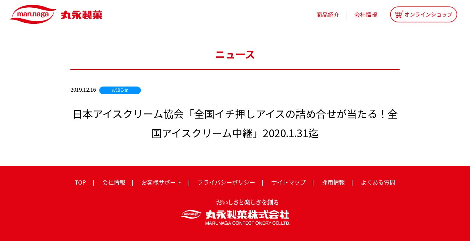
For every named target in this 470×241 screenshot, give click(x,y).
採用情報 (333, 182)
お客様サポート (161, 182)
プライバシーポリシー (226, 182)
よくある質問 (378, 182)
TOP (80, 182)
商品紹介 (327, 14)
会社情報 (365, 14)
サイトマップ (288, 182)
